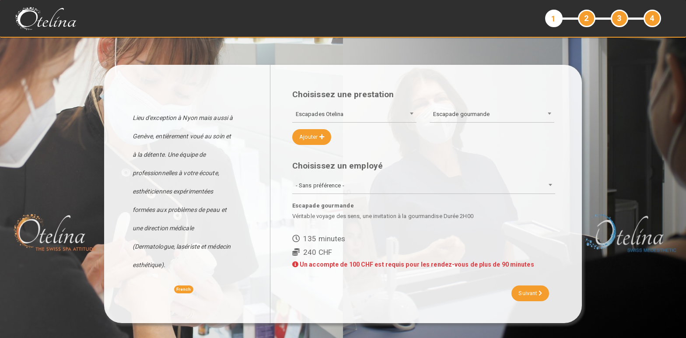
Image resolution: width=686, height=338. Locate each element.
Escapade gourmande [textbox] (461, 114)
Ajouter (311, 137)
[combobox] (354, 115)
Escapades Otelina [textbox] (320, 114)
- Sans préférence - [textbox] (320, 185)
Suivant (530, 293)
